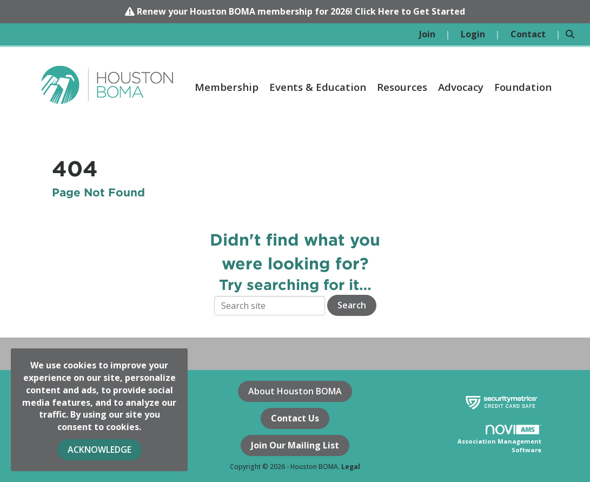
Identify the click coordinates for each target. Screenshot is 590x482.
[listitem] (434, 34)
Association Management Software (499, 439)
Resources (402, 87)
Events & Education (317, 87)
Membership (226, 87)
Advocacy (460, 87)
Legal (350, 466)
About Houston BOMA (295, 391)
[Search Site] (574, 34)
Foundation (523, 87)
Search (351, 305)
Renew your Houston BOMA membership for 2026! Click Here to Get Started (301, 11)
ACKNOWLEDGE (99, 449)
